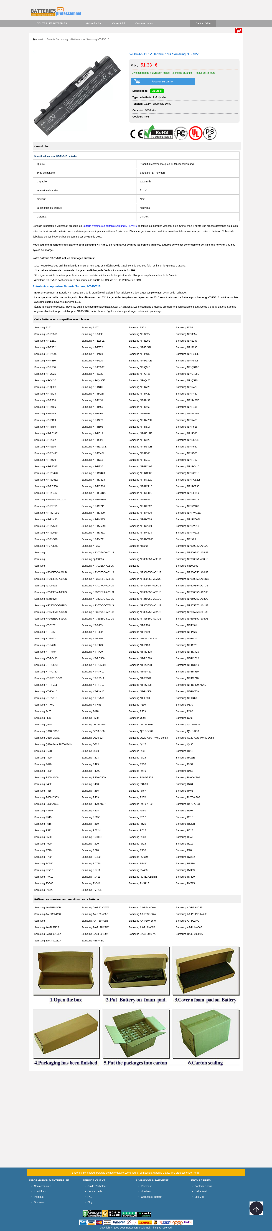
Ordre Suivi (118, 23)
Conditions (40, 1191)
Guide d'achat (93, 23)
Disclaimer (40, 1202)
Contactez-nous (144, 23)
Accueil (39, 39)
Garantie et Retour (151, 1196)
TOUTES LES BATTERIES (52, 23)
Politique (39, 1196)
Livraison (146, 1191)
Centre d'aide (203, 23)
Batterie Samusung (58, 39)
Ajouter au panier (163, 81)
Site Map (199, 1196)
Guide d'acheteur (97, 1186)
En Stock (157, 90)
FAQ (90, 1196)
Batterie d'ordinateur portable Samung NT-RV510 (110, 225)
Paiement (146, 1186)
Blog (90, 1202)
